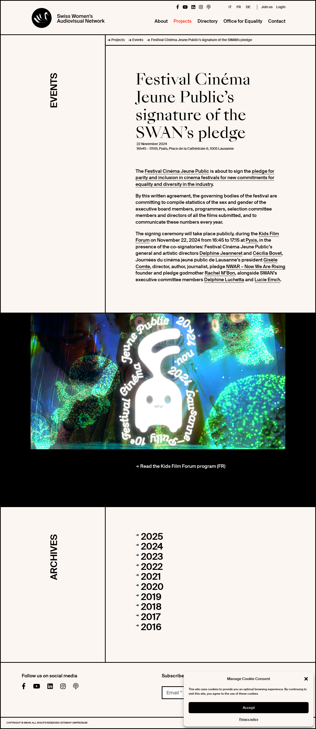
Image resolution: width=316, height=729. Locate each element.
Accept (249, 707)
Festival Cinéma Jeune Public (177, 171)
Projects (183, 21)
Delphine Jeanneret (220, 253)
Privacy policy (248, 719)
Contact (276, 21)
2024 (152, 547)
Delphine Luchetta (224, 280)
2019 (151, 597)
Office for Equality (242, 21)
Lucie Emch (267, 280)
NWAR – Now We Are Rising (255, 266)
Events (137, 40)
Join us (267, 7)
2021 (151, 577)
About (161, 21)
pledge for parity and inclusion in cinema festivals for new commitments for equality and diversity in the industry (205, 177)
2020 (152, 587)
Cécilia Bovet (267, 253)
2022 (152, 567)
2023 (152, 557)
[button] (306, 678)
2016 (151, 627)
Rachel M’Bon (220, 273)
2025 (152, 537)
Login (280, 7)
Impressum (80, 722)
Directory (207, 21)
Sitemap (66, 722)
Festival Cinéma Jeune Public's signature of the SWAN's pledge (201, 40)
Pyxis (251, 240)
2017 (150, 617)
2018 (151, 607)
